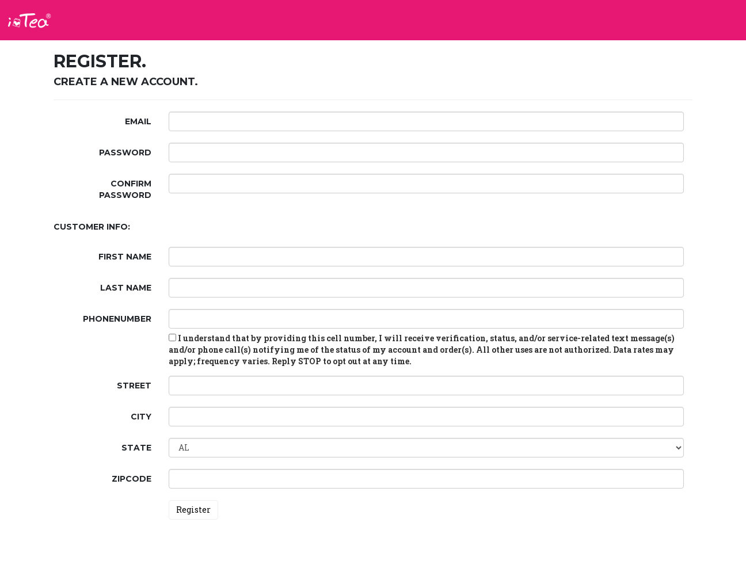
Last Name (125, 288)
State (136, 448)
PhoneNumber (117, 319)
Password (125, 152)
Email (138, 121)
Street (134, 385)
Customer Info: (92, 227)
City (141, 416)
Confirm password (125, 189)
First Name (124, 256)
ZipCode (131, 479)
